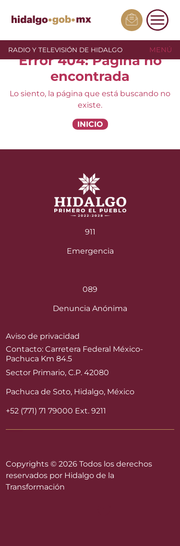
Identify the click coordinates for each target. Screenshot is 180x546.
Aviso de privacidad (43, 336)
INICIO (90, 124)
